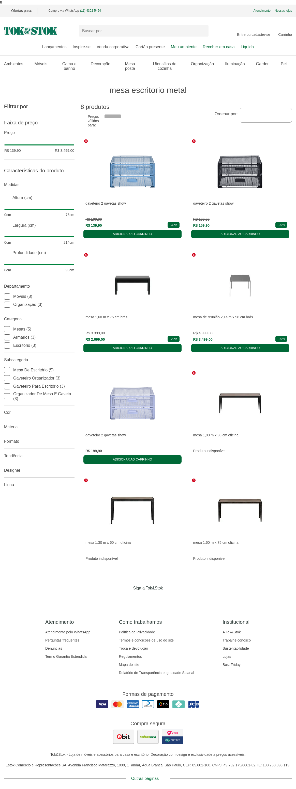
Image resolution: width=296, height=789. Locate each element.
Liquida (247, 47)
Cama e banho (73, 66)
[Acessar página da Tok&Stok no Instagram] (141, 599)
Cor (39, 412)
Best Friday (232, 665)
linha (39, 485)
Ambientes (16, 64)
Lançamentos (54, 47)
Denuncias (53, 648)
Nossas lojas (283, 10)
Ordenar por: (226, 114)
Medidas (39, 185)
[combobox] (266, 115)
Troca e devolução (133, 648)
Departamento (39, 286)
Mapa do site (129, 665)
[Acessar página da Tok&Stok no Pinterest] (155, 599)
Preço (39, 133)
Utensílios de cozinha (169, 66)
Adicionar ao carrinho (132, 234)
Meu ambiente (184, 47)
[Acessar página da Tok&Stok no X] (169, 599)
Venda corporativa (113, 47)
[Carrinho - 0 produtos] (285, 31)
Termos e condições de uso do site (146, 640)
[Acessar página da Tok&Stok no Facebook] (127, 599)
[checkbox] (7, 296)
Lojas (227, 656)
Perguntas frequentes (62, 640)
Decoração (103, 64)
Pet (286, 64)
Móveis (44, 64)
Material (39, 427)
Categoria (39, 319)
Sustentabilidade (236, 648)
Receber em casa (218, 47)
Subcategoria (39, 360)
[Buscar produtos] (144, 31)
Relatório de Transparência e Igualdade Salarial (156, 673)
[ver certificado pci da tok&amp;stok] (172, 737)
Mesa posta (134, 66)
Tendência (39, 456)
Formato (39, 441)
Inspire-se (82, 47)
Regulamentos (130, 656)
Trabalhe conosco (237, 640)
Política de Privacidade (137, 632)
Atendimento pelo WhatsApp (67, 632)
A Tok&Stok (232, 632)
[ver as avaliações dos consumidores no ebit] (123, 737)
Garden (265, 64)
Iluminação (237, 64)
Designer (39, 470)
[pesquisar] (202, 31)
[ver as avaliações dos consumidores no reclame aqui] (148, 737)
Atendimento (262, 10)
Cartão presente (150, 47)
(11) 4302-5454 (90, 10)
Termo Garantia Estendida (66, 656)
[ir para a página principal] (30, 31)
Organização (205, 64)
